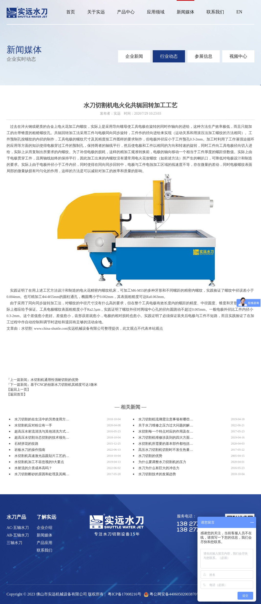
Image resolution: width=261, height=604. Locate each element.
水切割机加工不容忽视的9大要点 (39, 462)
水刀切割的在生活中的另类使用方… (41, 419)
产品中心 (126, 12)
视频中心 (238, 56)
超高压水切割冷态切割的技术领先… (41, 437)
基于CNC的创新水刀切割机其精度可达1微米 (64, 384)
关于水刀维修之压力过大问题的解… (165, 425)
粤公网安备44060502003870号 (175, 594)
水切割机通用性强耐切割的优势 (54, 380)
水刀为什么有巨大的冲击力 (158, 468)
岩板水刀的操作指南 (29, 450)
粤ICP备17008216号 (124, 594)
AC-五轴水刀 (18, 527)
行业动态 (169, 56)
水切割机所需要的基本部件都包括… (165, 444)
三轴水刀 (14, 543)
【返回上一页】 (19, 389)
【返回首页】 (17, 394)
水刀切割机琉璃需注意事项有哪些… (165, 419)
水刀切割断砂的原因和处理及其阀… (41, 474)
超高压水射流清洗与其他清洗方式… (41, 431)
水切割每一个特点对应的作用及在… (165, 431)
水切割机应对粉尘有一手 (33, 425)
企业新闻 (134, 56)
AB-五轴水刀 (18, 535)
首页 (70, 12)
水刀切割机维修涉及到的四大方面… (165, 437)
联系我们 (215, 12)
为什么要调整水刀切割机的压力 (162, 462)
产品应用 (44, 543)
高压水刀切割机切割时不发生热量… (165, 450)
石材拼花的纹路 (26, 444)
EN (239, 12)
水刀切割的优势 (150, 456)
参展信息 (203, 56)
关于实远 (96, 12)
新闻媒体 (185, 12)
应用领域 (155, 12)
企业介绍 (44, 527)
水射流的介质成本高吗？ (33, 468)
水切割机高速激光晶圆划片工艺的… (41, 456)
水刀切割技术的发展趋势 (157, 474)
